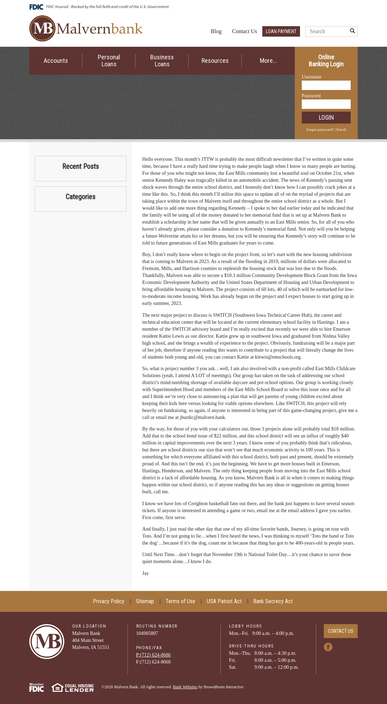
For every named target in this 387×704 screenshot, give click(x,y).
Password (311, 95)
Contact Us (244, 31)
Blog (216, 31)
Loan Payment (281, 31)
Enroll (341, 129)
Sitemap (145, 601)
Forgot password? (320, 129)
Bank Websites (185, 686)
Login (326, 117)
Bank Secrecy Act (273, 601)
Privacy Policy (108, 601)
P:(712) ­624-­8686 (153, 655)
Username (312, 77)
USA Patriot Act (224, 601)
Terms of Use (180, 601)
